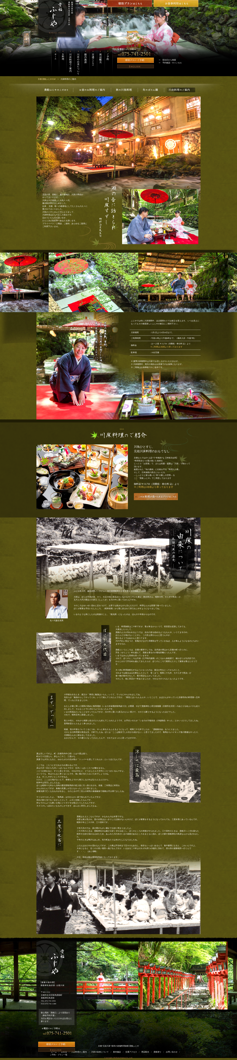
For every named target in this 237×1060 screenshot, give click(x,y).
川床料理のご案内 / (81, 1052)
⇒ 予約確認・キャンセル (170, 63)
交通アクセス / (133, 1052)
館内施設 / (119, 1052)
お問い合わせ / (174, 1052)
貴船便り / (160, 1052)
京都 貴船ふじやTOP (47, 79)
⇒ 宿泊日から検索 (167, 60)
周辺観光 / (147, 1052)
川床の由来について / (102, 1052)
